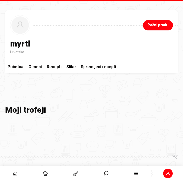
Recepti (54, 66)
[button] (168, 173)
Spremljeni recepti (98, 66)
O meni (35, 66)
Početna (15, 66)
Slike (71, 66)
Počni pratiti (158, 25)
